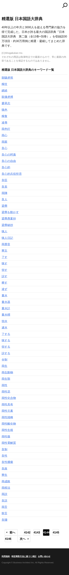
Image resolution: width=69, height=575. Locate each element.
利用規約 (6, 556)
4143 (37, 532)
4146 (8, 538)
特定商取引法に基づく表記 (23, 556)
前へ (12, 532)
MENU (4, 5)
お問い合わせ (44, 556)
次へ (22, 538)
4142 (27, 532)
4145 (56, 532)
